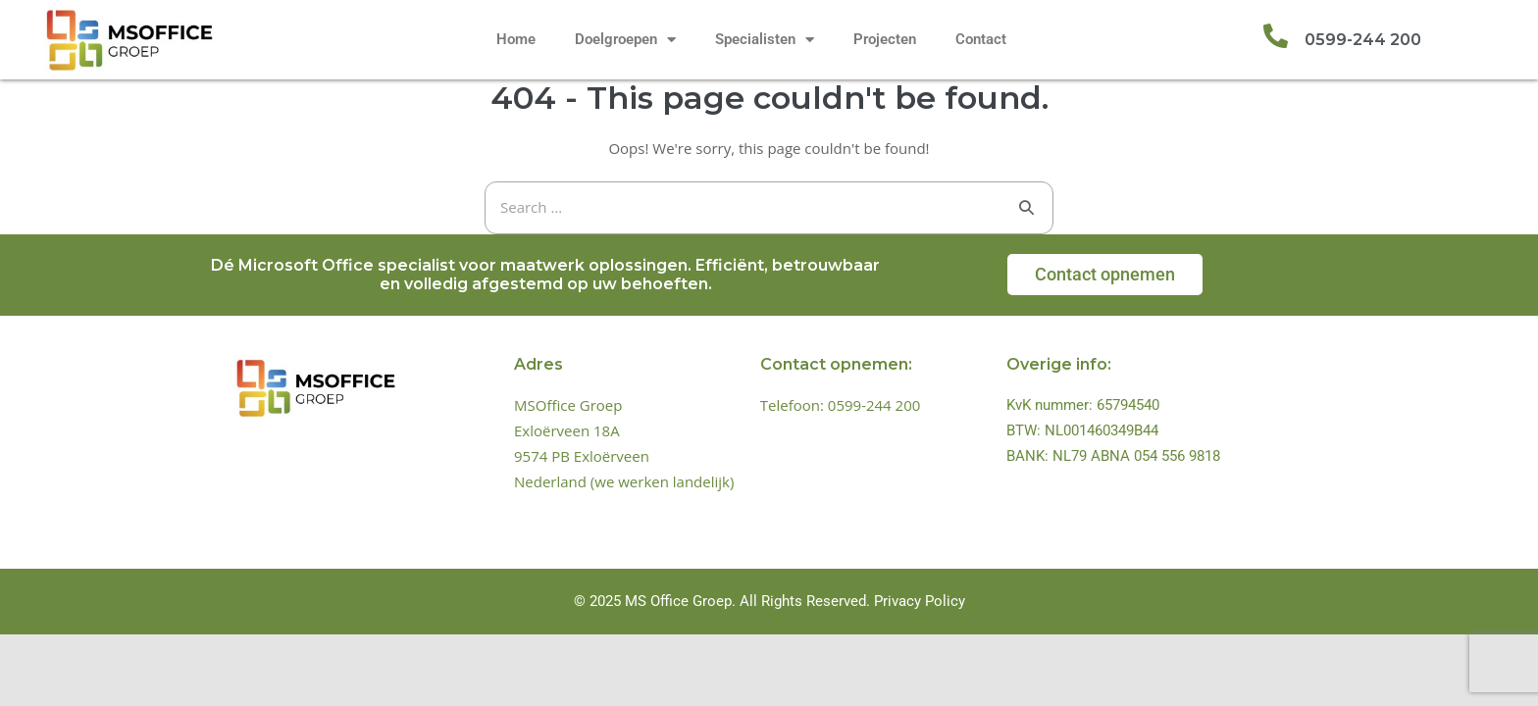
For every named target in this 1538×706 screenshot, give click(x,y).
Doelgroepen (625, 40)
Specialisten (764, 40)
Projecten (884, 39)
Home (516, 39)
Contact (980, 39)
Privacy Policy (919, 601)
